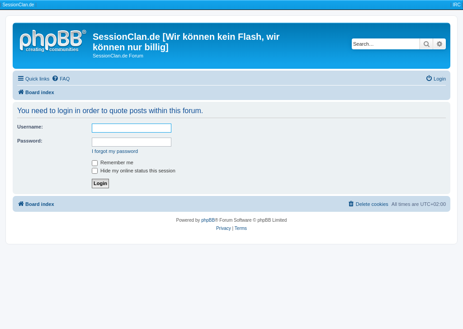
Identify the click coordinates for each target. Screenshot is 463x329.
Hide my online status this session (133, 170)
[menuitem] (61, 78)
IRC (456, 4)
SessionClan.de (18, 4)
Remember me (112, 162)
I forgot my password (115, 151)
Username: (30, 126)
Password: (30, 140)
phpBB (208, 220)
